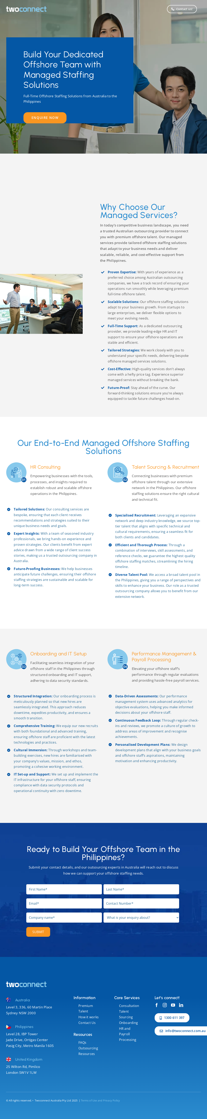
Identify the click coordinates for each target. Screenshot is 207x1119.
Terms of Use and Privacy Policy (100, 1100)
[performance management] (26, 983)
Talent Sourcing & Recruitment (165, 467)
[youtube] (173, 1005)
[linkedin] (181, 1005)
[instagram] (165, 1005)
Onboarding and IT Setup (58, 654)
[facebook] (157, 1005)
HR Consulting (45, 467)
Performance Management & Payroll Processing (164, 656)
